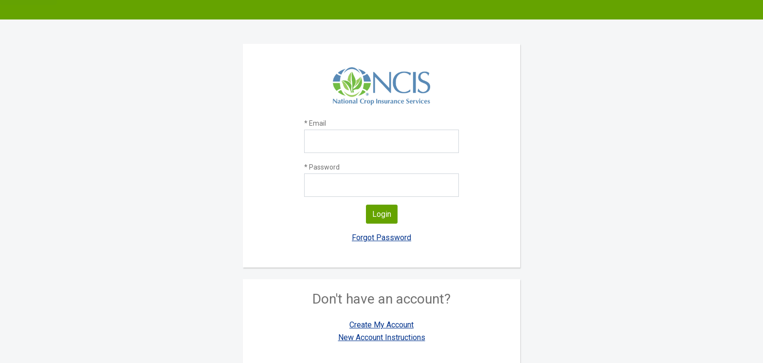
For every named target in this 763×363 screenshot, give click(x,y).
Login (381, 214)
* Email (315, 123)
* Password (322, 167)
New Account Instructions (381, 337)
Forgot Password (381, 237)
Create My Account (381, 324)
